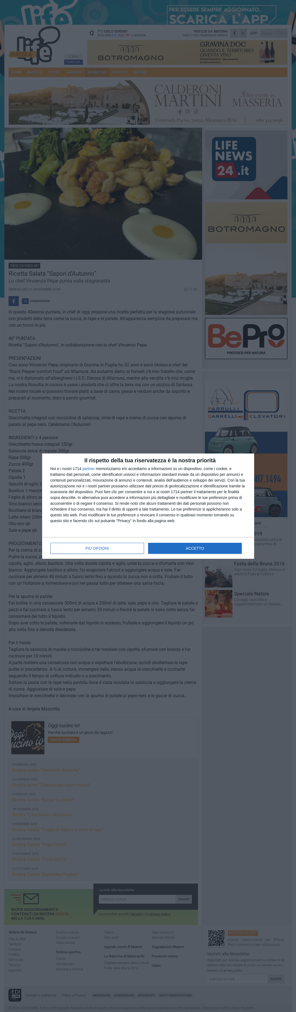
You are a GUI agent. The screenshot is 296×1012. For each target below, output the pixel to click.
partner (88, 469)
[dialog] (148, 506)
